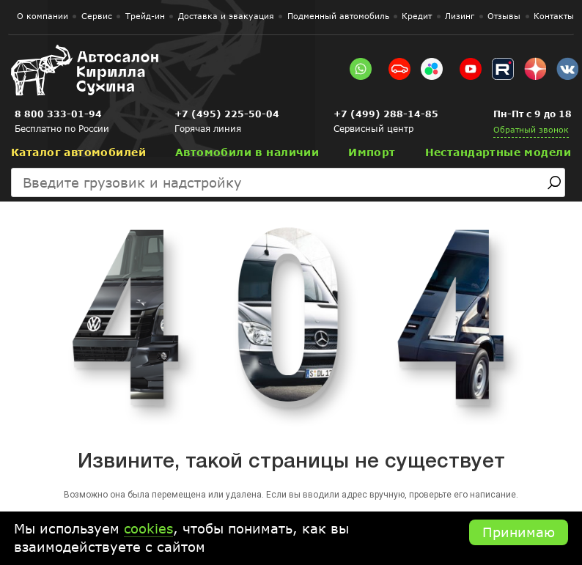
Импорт (372, 152)
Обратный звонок (531, 129)
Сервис (96, 16)
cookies (148, 528)
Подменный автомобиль (338, 16)
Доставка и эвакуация (226, 16)
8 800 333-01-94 (58, 113)
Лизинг (459, 16)
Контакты (554, 16)
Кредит (417, 16)
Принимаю (518, 532)
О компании (42, 16)
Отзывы (503, 16)
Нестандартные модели (498, 152)
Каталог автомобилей (78, 152)
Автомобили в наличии (247, 152)
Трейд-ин (145, 16)
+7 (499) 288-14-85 (386, 113)
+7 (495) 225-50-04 (226, 113)
